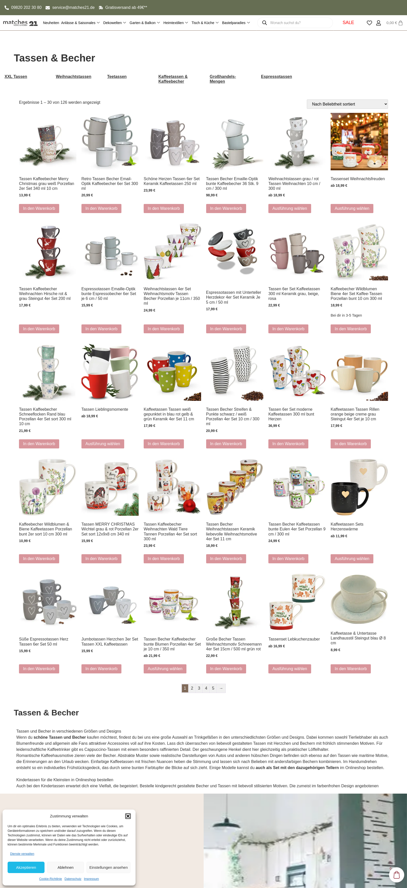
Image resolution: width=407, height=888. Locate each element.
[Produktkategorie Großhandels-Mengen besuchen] (229, 79)
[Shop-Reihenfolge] (347, 104)
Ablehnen (65, 867)
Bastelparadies (236, 23)
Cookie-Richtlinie (50, 879)
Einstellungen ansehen (108, 867)
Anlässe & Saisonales (80, 23)
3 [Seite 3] (199, 688)
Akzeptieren (26, 867)
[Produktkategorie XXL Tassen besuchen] (24, 76)
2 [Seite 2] (192, 688)
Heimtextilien (175, 23)
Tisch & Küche (205, 23)
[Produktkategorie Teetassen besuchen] (126, 76)
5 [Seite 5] (213, 688)
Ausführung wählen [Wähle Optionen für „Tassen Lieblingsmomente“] (102, 444)
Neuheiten (51, 23)
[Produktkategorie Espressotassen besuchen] (280, 76)
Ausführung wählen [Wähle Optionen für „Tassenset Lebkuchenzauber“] (289, 669)
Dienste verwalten (22, 854)
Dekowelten (114, 23)
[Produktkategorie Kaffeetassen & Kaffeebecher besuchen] (177, 79)
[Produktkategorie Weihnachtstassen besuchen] (75, 76)
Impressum (91, 879)
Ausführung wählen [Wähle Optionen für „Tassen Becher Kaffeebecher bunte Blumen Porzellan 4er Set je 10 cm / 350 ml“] (165, 669)
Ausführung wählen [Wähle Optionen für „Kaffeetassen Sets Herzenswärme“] (352, 558)
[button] (128, 816)
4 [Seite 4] (206, 688)
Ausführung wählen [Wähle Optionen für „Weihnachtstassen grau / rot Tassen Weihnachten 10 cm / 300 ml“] (289, 208)
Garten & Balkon (145, 23)
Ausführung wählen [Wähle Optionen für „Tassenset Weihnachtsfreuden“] (352, 208)
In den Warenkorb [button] (39, 208)
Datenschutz (73, 879)
